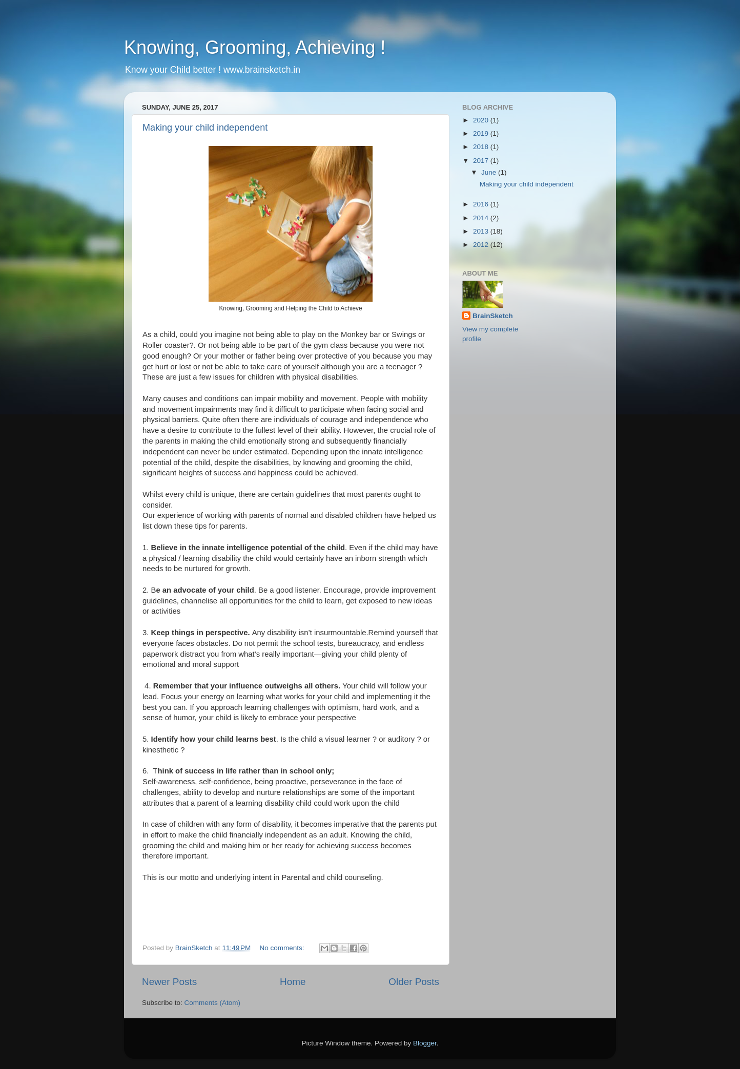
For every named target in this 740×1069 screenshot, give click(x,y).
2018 (481, 147)
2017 (481, 160)
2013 (481, 231)
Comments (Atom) (212, 1003)
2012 (481, 244)
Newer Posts (169, 981)
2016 (481, 204)
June (489, 172)
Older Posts (413, 981)
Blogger (425, 1043)
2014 (481, 218)
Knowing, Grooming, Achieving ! (254, 47)
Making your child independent (205, 127)
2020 (481, 120)
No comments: (283, 948)
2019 (481, 133)
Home (292, 981)
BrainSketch (492, 316)
